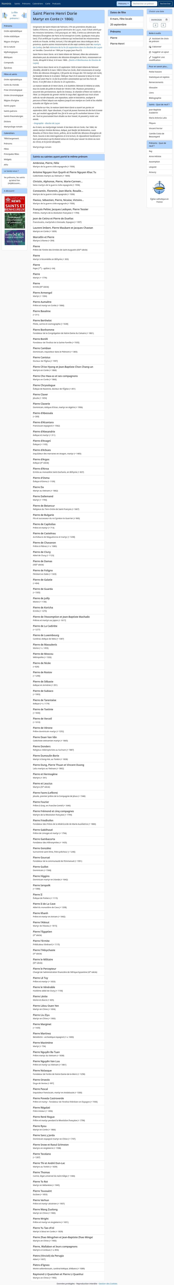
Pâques (152, 123)
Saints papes (9, 105)
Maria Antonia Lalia (158, 117)
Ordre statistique (11, 36)
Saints (17, 3)
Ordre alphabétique (13, 31)
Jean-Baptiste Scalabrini (155, 111)
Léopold (152, 167)
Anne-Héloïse (155, 156)
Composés (9, 62)
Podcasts (56, 3)
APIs (6, 164)
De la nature (9, 46)
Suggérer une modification (157, 58)
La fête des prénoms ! (14, 15)
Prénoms (26, 3)
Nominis (6, 3)
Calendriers (38, 3)
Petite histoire (155, 71)
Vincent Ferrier (155, 128)
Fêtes (6, 149)
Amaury (152, 172)
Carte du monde (11, 85)
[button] (155, 25)
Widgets (7, 159)
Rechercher (165, 3)
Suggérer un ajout (159, 52)
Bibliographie (155, 98)
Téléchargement (11, 138)
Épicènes (8, 68)
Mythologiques (11, 52)
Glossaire (153, 87)
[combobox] (144, 3)
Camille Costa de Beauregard (156, 135)
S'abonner (155, 46)
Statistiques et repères (159, 77)
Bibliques (8, 57)
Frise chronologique (13, 90)
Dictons (7, 121)
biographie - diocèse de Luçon (47, 123)
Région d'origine (11, 41)
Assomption (154, 161)
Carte (47, 3)
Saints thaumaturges (13, 116)
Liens (151, 92)
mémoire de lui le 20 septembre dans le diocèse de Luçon (75, 47)
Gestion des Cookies (108, 1283)
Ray (150, 151)
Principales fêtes (11, 154)
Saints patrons (10, 111)
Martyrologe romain (13, 126)
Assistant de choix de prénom (159, 40)
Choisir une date (156, 11)
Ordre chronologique (13, 95)
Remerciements (156, 82)
